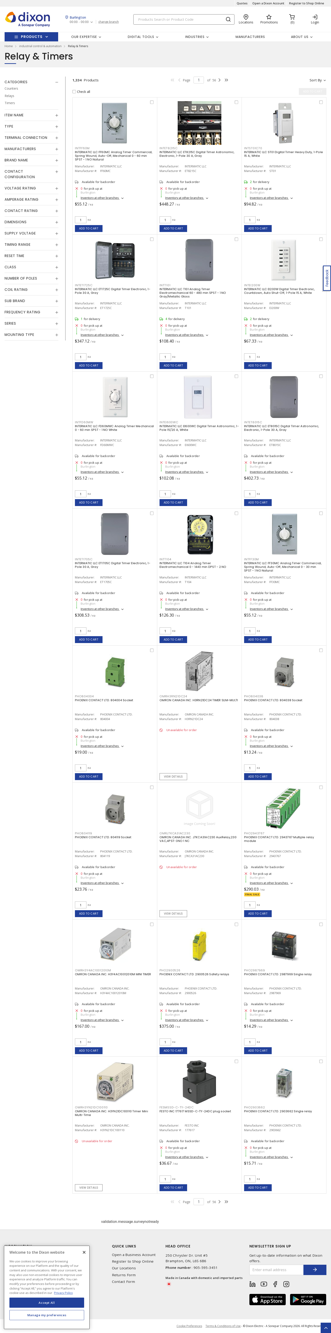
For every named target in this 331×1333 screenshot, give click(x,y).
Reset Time (14, 255)
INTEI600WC (169, 422)
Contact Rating (21, 210)
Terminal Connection (26, 137)
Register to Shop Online (306, 3)
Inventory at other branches (100, 198)
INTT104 (165, 559)
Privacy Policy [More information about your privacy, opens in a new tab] (63, 1293)
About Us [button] (299, 36)
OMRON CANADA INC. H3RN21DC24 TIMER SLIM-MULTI (199, 700)
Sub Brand (15, 300)
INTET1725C (84, 285)
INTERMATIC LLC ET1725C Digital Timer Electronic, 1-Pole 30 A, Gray (112, 291)
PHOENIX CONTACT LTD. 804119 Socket (103, 837)
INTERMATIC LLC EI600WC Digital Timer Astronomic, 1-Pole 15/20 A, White (199, 428)
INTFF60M (82, 148)
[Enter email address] (276, 1270)
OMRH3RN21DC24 (173, 696)
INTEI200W (252, 285)
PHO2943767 (254, 833)
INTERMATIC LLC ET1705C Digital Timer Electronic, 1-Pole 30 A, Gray (112, 565)
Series (10, 323)
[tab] (31, 82)
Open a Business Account (134, 1255)
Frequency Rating (22, 312)
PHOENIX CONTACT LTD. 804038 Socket (273, 700)
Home (9, 46)
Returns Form (124, 1275)
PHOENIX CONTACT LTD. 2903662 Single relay (278, 1111)
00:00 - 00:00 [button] (79, 22)
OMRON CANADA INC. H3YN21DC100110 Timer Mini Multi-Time (111, 1113)
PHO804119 (83, 833)
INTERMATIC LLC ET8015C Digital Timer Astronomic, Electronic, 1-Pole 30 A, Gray (281, 428)
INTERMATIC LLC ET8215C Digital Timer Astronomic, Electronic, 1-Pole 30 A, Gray (197, 154)
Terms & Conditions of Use (223, 1326)
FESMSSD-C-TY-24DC (177, 1107)
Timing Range (18, 244)
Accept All (47, 1303)
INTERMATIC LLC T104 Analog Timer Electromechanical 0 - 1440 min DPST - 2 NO (193, 565)
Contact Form (123, 1281)
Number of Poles (21, 278)
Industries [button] (195, 36)
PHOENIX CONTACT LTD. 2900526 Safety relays (194, 974)
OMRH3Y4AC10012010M (93, 970)
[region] (47, 1287)
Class (10, 267)
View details (173, 776)
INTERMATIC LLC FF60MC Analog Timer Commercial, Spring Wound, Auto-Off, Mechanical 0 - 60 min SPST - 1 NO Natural (114, 155)
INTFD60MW (84, 422)
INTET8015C (253, 422)
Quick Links (124, 1246)
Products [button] (32, 36)
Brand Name (16, 160)
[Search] (183, 19)
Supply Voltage (20, 233)
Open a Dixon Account (268, 3)
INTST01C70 (253, 148)
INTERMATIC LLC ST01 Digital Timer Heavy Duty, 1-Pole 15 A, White (283, 154)
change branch (108, 22)
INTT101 (165, 285)
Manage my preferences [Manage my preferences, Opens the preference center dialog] (46, 1315)
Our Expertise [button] (84, 36)
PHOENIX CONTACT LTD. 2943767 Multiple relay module (279, 839)
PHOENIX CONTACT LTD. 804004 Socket (104, 700)
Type (9, 126)
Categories (16, 82)
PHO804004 (84, 696)
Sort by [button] (316, 80)
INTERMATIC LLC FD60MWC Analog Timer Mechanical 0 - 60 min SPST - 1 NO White (114, 428)
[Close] (84, 1252)
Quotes (242, 3)
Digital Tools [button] (141, 36)
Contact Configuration (20, 174)
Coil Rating (16, 289)
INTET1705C (84, 559)
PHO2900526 (170, 970)
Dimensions (16, 222)
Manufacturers (250, 36)
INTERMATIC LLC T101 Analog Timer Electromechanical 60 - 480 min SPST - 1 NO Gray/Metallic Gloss (193, 292)
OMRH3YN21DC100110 (91, 1107)
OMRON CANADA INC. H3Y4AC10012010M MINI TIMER (113, 974)
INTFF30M (251, 559)
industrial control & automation (40, 46)
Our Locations (124, 1268)
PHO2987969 (254, 970)
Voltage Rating (20, 188)
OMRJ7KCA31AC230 (175, 833)
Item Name (14, 115)
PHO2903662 (254, 1107)
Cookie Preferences (189, 1326)
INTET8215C (169, 148)
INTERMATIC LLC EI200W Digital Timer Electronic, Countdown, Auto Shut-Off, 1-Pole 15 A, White (279, 291)
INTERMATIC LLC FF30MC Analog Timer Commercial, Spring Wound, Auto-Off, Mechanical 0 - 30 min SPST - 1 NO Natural (283, 566)
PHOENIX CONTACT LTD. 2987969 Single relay (278, 974)
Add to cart (89, 228)
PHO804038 (253, 696)
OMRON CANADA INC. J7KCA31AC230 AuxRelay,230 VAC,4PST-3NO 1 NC (198, 839)
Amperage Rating (22, 199)
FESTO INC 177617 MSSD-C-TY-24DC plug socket (195, 1111)
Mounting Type (19, 334)
